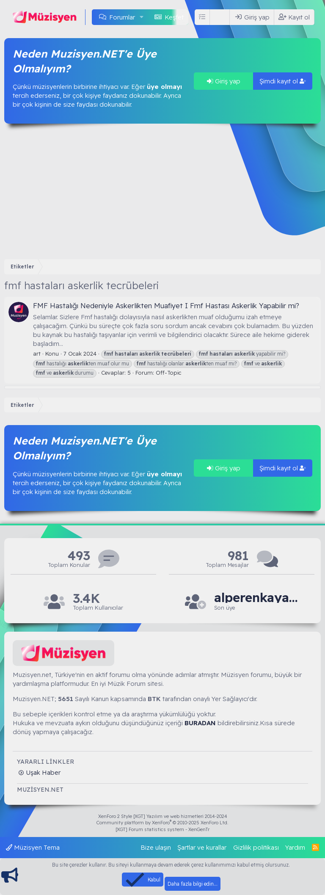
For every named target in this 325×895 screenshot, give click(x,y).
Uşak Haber (42, 772)
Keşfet (174, 17)
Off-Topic (168, 372)
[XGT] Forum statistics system (162, 829)
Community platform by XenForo (162, 823)
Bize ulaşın (155, 847)
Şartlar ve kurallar (201, 847)
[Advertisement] (162, 191)
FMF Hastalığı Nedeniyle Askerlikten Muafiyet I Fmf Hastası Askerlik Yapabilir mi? (166, 305)
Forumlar (122, 17)
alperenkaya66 (256, 597)
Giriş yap (223, 81)
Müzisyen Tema (33, 847)
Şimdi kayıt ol (282, 81)
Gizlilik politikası (256, 847)
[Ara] (221, 17)
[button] (142, 17)
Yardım (295, 847)
